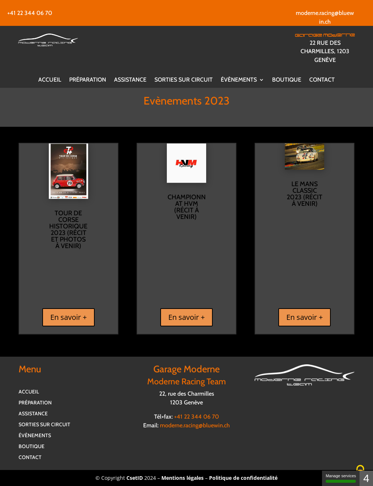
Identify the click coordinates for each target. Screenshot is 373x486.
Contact (322, 80)
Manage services (341, 478)
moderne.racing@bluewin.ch (195, 425)
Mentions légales (182, 477)
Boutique (286, 80)
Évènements (239, 80)
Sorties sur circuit (183, 80)
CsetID (134, 477)
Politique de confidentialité (243, 477)
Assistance (130, 80)
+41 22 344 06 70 (29, 12)
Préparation (87, 80)
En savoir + (68, 317)
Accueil (49, 80)
